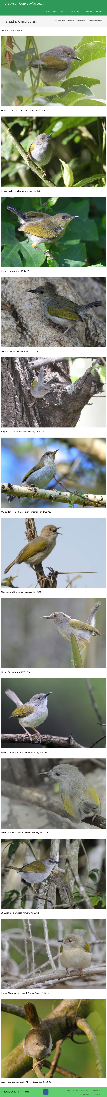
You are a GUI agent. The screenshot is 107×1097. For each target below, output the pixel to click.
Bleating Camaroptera (95, 20)
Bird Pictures (85, 1094)
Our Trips (84, 1090)
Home (68, 1090)
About (75, 1090)
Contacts (97, 1094)
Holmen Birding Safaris (24, 4)
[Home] (54, 20)
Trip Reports (95, 1090)
